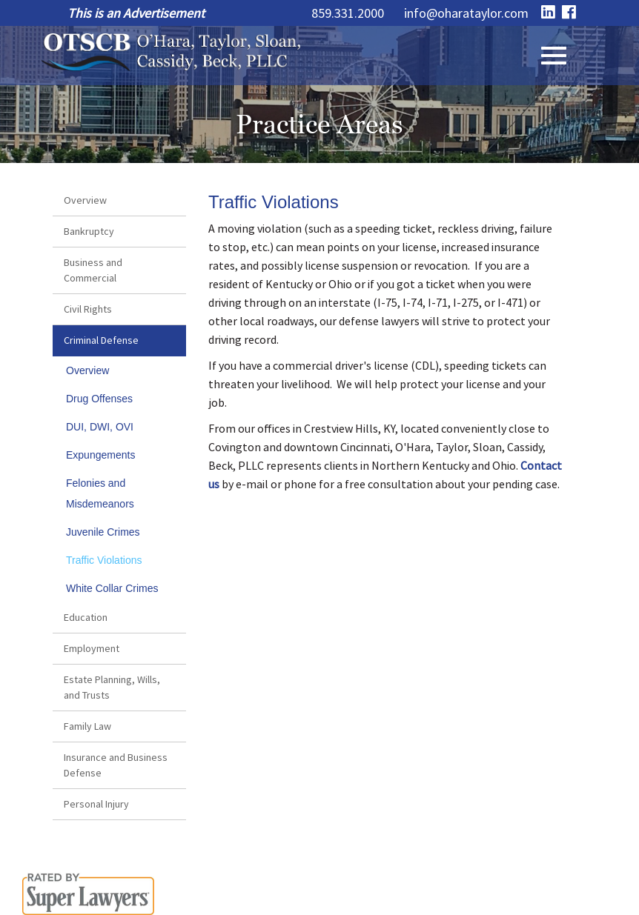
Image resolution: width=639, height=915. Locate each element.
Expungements (100, 455)
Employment (91, 648)
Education (85, 617)
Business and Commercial (93, 270)
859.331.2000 (347, 12)
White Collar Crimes (112, 588)
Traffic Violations (104, 560)
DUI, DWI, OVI (99, 427)
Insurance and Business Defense (116, 765)
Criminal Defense (101, 340)
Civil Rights (88, 309)
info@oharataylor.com (466, 12)
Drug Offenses (99, 399)
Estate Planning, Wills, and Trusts (112, 687)
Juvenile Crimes (103, 532)
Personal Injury (96, 804)
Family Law (87, 726)
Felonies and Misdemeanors (100, 493)
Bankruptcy (89, 231)
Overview (85, 200)
